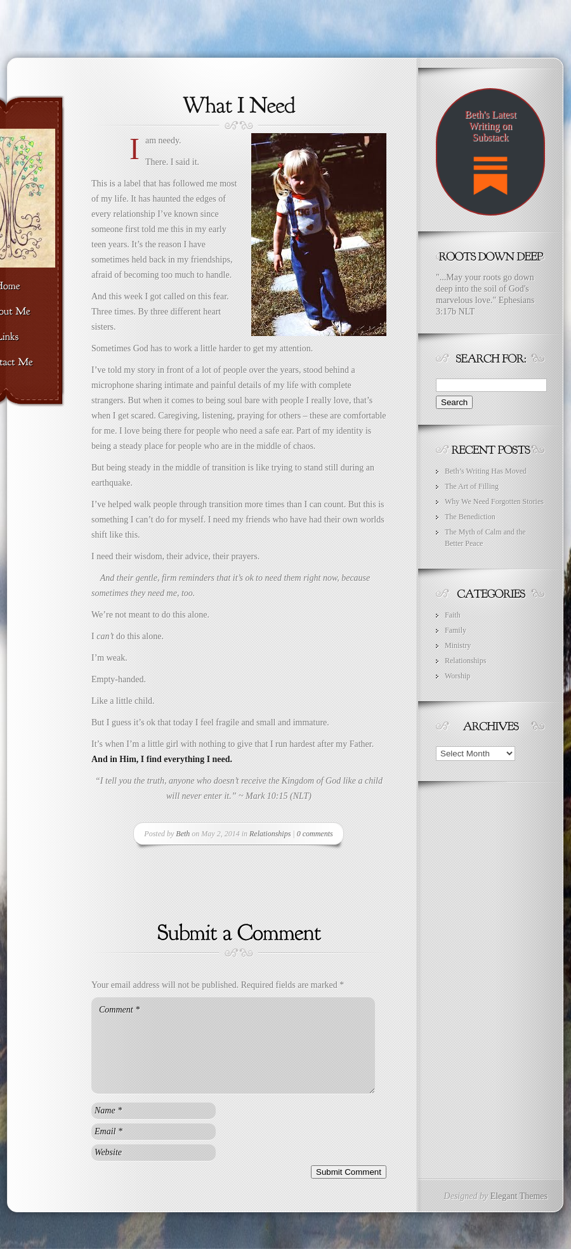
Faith (453, 615)
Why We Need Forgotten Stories (494, 501)
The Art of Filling (472, 486)
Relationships (270, 833)
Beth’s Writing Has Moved (486, 471)
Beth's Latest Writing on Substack (490, 158)
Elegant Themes (519, 1196)
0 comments (315, 833)
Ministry (458, 645)
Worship (457, 675)
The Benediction (470, 516)
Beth (183, 833)
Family (455, 630)
